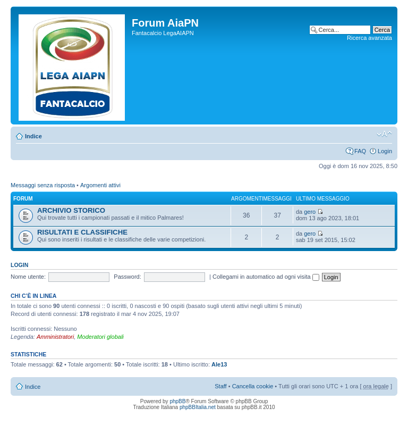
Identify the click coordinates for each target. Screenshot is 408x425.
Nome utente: (28, 276)
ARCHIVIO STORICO (71, 210)
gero (310, 212)
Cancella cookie (253, 386)
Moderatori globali (100, 337)
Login (385, 151)
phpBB (177, 401)
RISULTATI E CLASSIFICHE (82, 232)
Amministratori (55, 337)
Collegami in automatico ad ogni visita (265, 276)
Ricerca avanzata (369, 38)
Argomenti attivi (100, 185)
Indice (33, 136)
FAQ (360, 151)
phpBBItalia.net (198, 407)
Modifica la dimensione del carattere (384, 134)
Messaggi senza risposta (43, 185)
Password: (127, 276)
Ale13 (219, 364)
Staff (220, 386)
